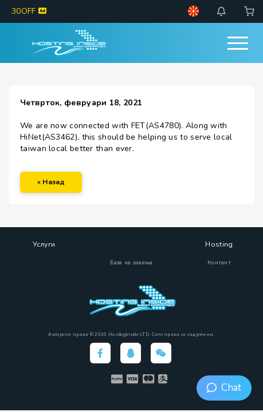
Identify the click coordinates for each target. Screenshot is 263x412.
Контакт (219, 263)
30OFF (28, 11)
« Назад (51, 182)
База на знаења (131, 263)
